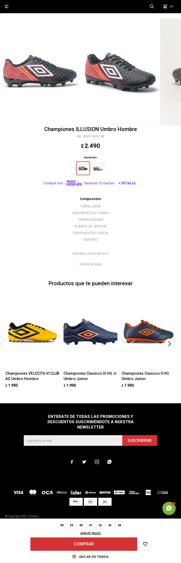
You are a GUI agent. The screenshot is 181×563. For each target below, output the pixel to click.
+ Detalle (127, 183)
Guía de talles (90, 533)
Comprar (84, 543)
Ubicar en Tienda (94, 557)
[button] (169, 344)
